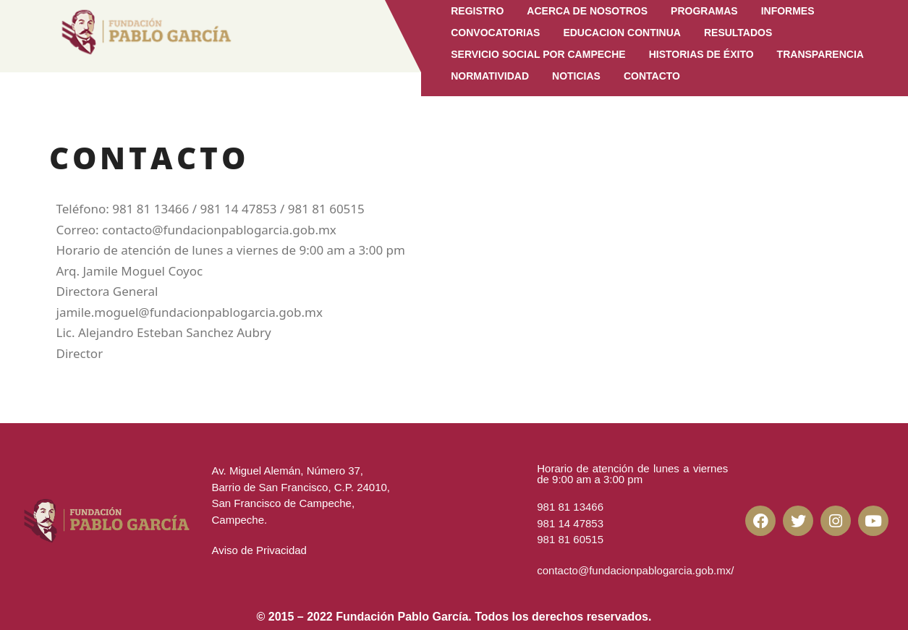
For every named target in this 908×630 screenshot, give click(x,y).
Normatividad (490, 76)
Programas (704, 11)
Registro (477, 11)
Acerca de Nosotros (587, 11)
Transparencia (820, 54)
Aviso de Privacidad (258, 550)
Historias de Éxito (701, 54)
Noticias (576, 76)
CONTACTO (652, 76)
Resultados (738, 32)
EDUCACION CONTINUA (622, 32)
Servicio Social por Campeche (538, 54)
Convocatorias (495, 32)
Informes (788, 11)
